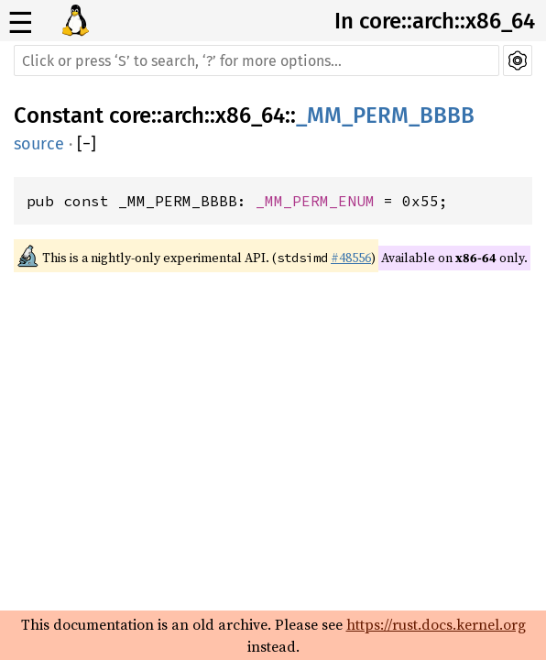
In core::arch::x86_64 (434, 21)
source (39, 144)
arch (183, 115)
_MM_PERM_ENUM (315, 201)
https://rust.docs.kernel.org (436, 624)
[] (86, 144)
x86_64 (250, 115)
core (130, 115)
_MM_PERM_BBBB (385, 115)
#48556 (351, 257)
